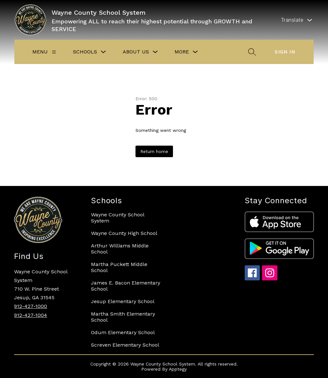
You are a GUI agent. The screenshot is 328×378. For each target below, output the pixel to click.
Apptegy (178, 369)
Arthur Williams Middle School (120, 249)
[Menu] (54, 52)
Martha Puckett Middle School (119, 267)
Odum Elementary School (123, 332)
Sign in (285, 52)
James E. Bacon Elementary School (125, 286)
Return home (154, 151)
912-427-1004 (30, 315)
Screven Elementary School (125, 345)
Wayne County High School (124, 233)
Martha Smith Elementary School (123, 317)
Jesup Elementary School (122, 301)
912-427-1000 (30, 306)
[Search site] (252, 51)
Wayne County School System (117, 218)
